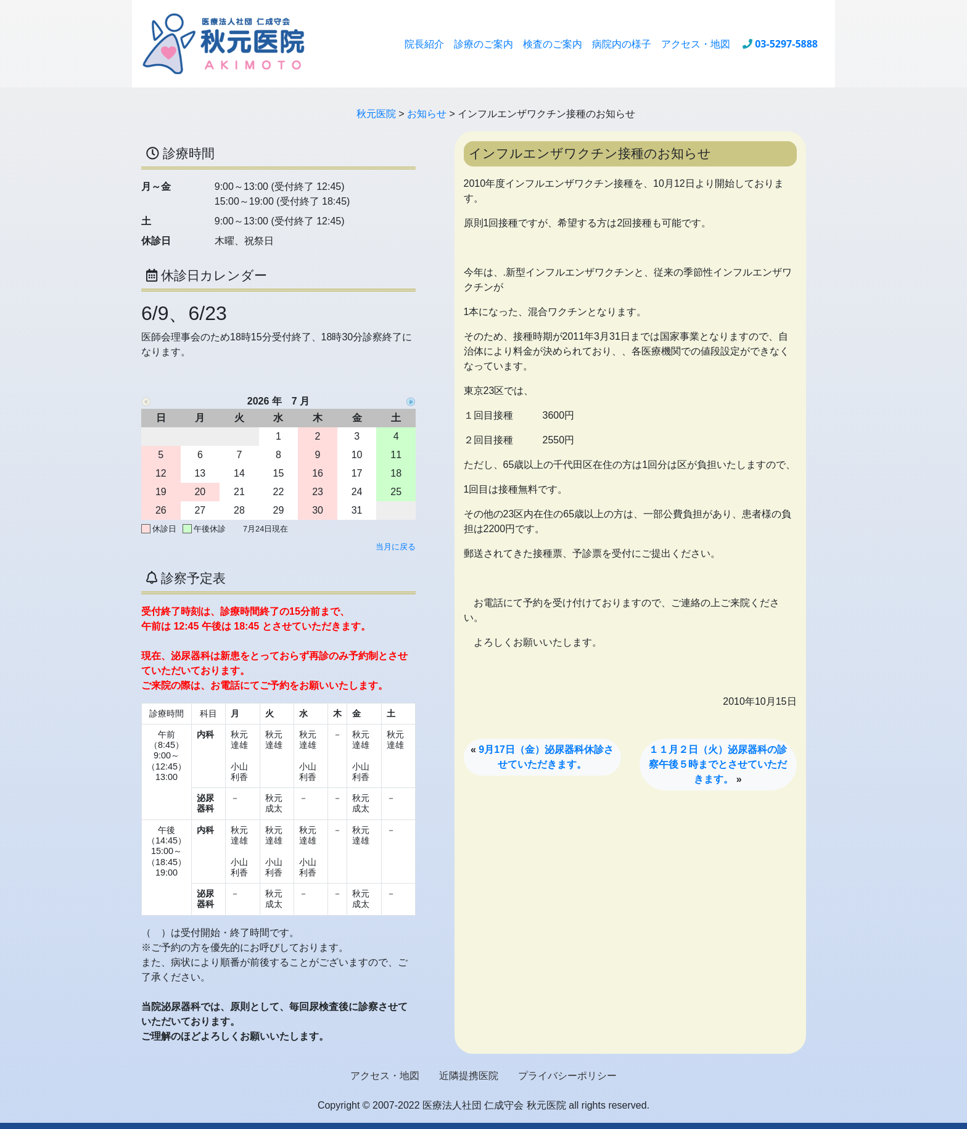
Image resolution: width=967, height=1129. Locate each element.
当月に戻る (396, 546)
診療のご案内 (483, 44)
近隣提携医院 (468, 1075)
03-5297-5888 (786, 44)
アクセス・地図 (695, 44)
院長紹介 (424, 44)
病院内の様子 (621, 44)
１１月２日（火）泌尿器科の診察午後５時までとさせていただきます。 (718, 764)
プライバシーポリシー (567, 1075)
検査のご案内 (552, 44)
